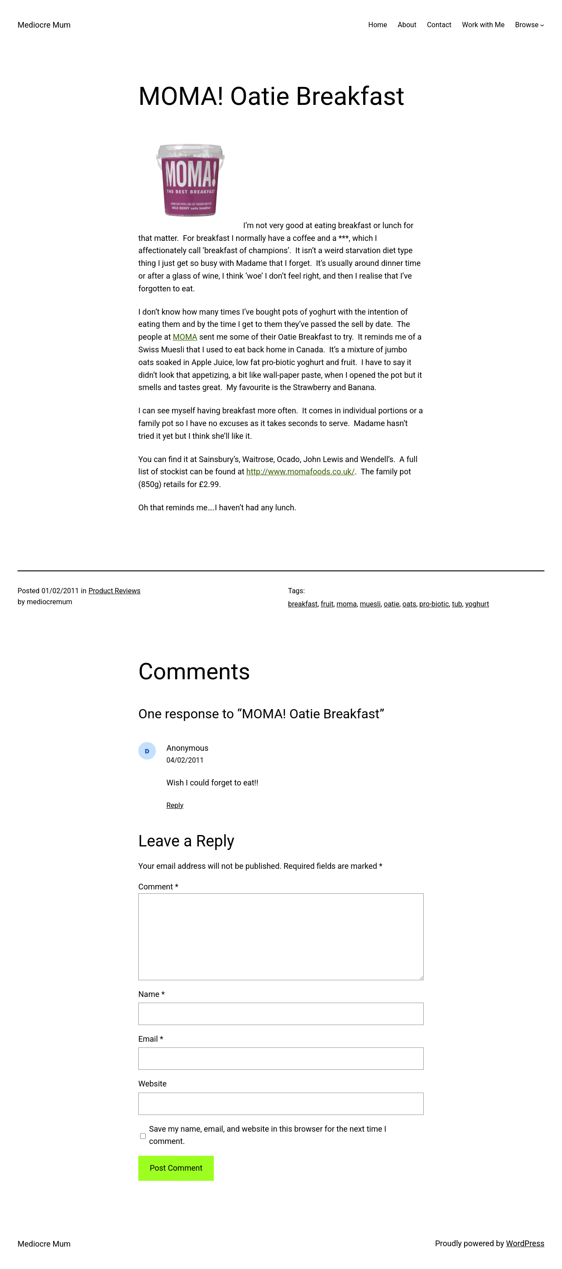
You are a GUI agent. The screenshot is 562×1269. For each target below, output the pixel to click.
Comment (158, 886)
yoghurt (477, 604)
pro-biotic (434, 604)
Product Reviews (114, 591)
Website (152, 1083)
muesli (370, 604)
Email (150, 1038)
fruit (327, 604)
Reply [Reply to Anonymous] (175, 805)
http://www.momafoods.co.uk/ (300, 471)
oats (409, 604)
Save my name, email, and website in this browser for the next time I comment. (267, 1135)
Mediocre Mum (44, 24)
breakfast (302, 604)
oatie (391, 604)
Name (151, 994)
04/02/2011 (185, 760)
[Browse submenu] (542, 25)
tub (457, 604)
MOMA (185, 336)
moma (347, 604)
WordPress (525, 1243)
